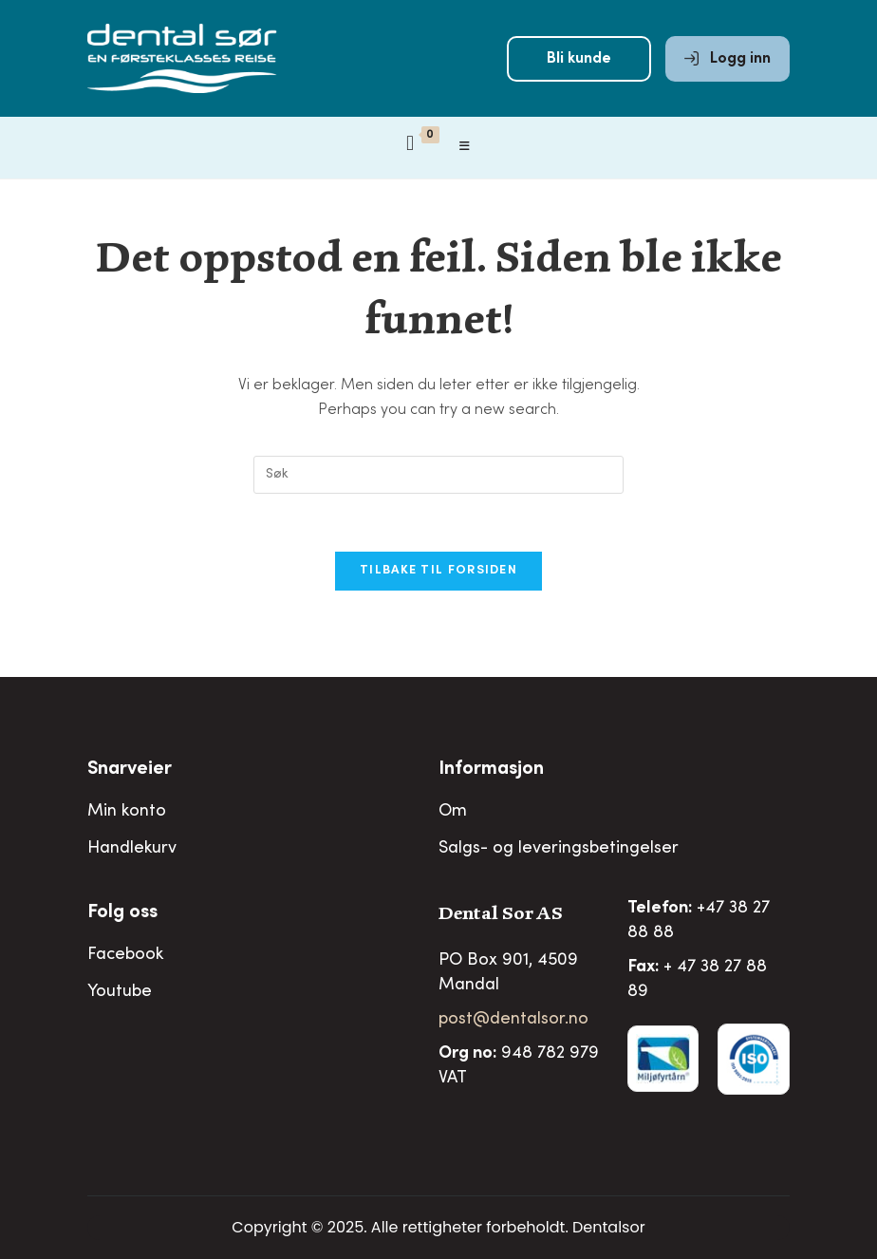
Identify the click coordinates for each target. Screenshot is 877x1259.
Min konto (126, 811)
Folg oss (122, 913)
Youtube (119, 992)
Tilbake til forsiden (438, 571)
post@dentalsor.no (513, 1019)
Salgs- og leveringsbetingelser (558, 848)
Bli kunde (579, 58)
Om (452, 811)
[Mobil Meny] (465, 147)
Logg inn (727, 58)
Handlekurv (132, 848)
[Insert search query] (438, 475)
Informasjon (491, 770)
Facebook (125, 955)
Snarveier (129, 770)
